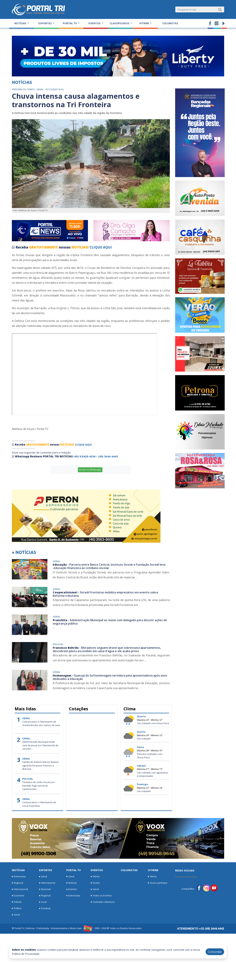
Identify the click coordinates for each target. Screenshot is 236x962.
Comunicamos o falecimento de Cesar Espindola (39, 804)
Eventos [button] (94, 23)
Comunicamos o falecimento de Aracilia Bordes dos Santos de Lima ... (41, 725)
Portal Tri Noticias (186, 876)
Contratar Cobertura (102, 902)
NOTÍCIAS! (80, 247)
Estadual (44, 908)
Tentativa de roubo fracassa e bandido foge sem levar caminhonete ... (38, 786)
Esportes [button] (45, 23)
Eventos (71, 889)
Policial (16, 902)
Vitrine (95, 876)
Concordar (215, 952)
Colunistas (170, 23)
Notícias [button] (20, 23)
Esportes (45, 870)
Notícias (18, 870)
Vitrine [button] (144, 23)
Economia (18, 895)
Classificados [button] (120, 23)
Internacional (20, 889)
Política (16, 908)
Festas (95, 883)
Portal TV (73, 870)
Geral (16, 915)
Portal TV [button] (70, 23)
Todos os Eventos (101, 895)
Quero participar (158, 883)
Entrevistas (19, 876)
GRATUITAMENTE (44, 247)
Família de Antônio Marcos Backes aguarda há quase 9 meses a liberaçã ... (40, 765)
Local (43, 902)
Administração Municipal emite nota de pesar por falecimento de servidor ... (40, 745)
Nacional (44, 889)
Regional (17, 883)
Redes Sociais (184, 870)
